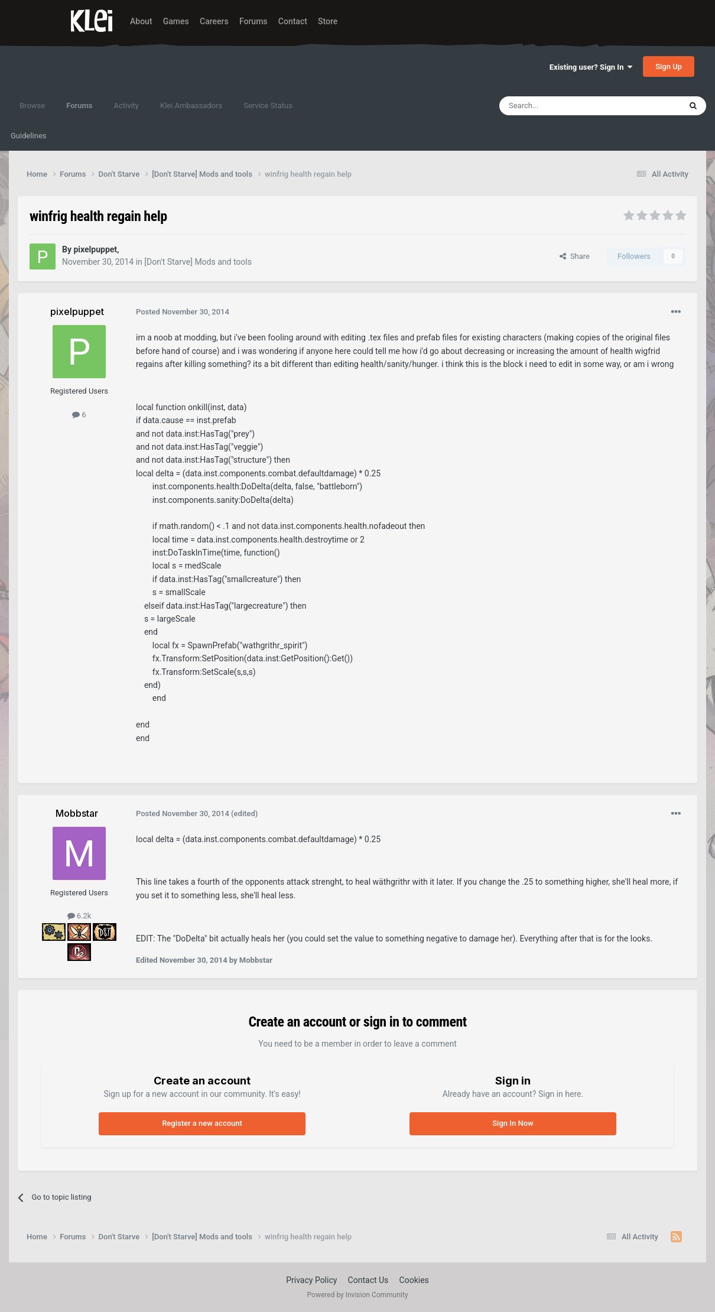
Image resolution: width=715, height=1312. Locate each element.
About (141, 21)
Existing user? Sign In (591, 67)
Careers (214, 21)
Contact (292, 21)
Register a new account (202, 1123)
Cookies (414, 1280)
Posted (182, 311)
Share (575, 256)
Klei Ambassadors (191, 105)
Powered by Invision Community (357, 1295)
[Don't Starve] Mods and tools (198, 262)
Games (176, 21)
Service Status (267, 105)
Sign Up (668, 66)
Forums (253, 21)
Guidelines (29, 135)
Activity (126, 105)
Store (327, 21)
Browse (32, 105)
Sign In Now (512, 1123)
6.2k (79, 915)
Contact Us (368, 1280)
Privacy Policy (311, 1280)
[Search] (562, 105)
